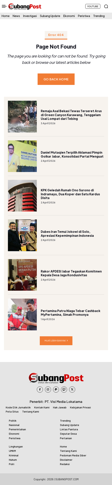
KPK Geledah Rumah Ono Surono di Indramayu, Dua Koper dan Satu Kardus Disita (70, 194)
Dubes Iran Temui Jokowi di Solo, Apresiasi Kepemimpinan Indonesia (67, 233)
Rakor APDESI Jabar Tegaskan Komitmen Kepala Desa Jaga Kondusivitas (71, 273)
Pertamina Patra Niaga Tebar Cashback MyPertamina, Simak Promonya (70, 313)
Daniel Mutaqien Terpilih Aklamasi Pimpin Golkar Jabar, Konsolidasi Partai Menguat (72, 154)
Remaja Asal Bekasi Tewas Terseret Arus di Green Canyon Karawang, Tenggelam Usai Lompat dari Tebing (71, 114)
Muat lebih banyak (56, 340)
